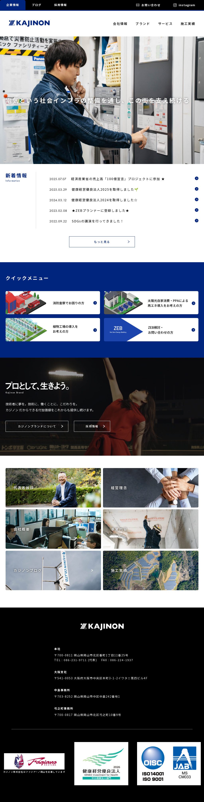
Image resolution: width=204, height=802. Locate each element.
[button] (102, 241)
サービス (165, 23)
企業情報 (12, 5)
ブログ (36, 5)
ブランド (142, 23)
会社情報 (120, 23)
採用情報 (60, 5)
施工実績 (188, 23)
